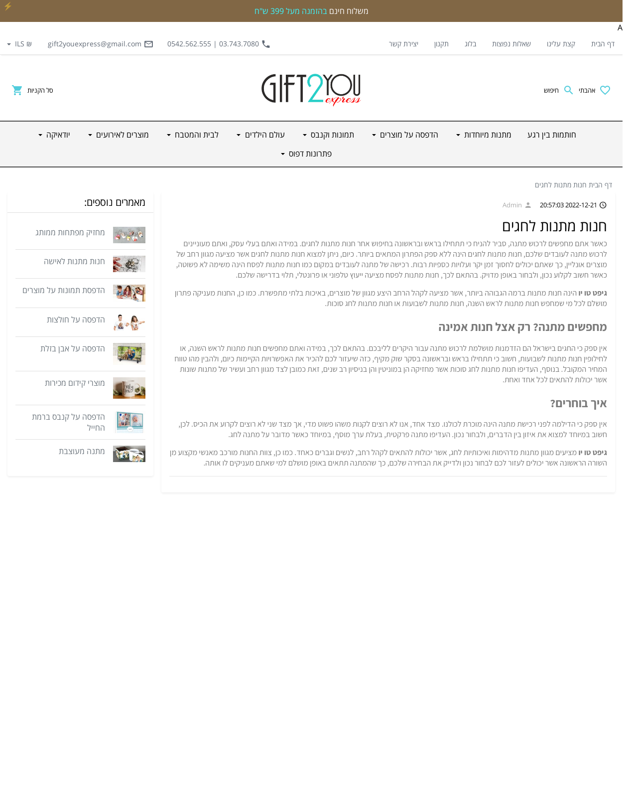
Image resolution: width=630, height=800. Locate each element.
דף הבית (603, 43)
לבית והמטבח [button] (196, 134)
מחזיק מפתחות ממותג (70, 232)
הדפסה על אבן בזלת (72, 348)
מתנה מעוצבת (82, 451)
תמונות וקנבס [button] (331, 134)
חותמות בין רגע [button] (551, 134)
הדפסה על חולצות (76, 319)
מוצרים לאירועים (442, 708)
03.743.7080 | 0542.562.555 (219, 44)
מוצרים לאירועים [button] (121, 134)
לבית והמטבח (446, 684)
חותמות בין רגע (444, 565)
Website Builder (337, 789)
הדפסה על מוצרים (440, 613)
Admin (517, 204)
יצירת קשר (403, 43)
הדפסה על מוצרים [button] (408, 134)
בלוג (470, 43)
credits (377, 789)
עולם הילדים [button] (264, 134)
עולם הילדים (447, 660)
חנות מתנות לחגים (561, 184)
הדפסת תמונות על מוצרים (63, 290)
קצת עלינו (561, 43)
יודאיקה (453, 732)
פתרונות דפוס (446, 756)
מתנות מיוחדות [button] (486, 134)
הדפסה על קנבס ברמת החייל (68, 422)
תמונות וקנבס (445, 637)
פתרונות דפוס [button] (309, 153)
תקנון (441, 43)
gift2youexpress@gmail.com (100, 44)
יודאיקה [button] (57, 134)
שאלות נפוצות (511, 43)
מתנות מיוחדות (444, 589)
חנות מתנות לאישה (74, 261)
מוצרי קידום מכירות (75, 382)
